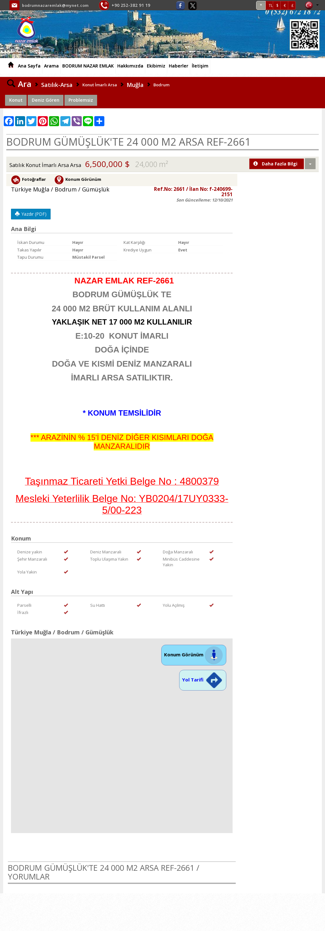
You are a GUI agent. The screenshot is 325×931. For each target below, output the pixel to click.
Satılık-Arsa (57, 85)
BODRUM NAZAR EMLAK (88, 66)
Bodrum (161, 85)
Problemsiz (81, 100)
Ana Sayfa (29, 66)
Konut (16, 100)
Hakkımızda (130, 66)
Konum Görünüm (193, 654)
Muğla (135, 85)
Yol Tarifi (202, 679)
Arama (51, 66)
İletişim (200, 66)
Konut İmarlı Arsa (99, 85)
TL (271, 5)
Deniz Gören (45, 100)
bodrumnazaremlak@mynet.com (59, 5)
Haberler (178, 66)
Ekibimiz (156, 66)
